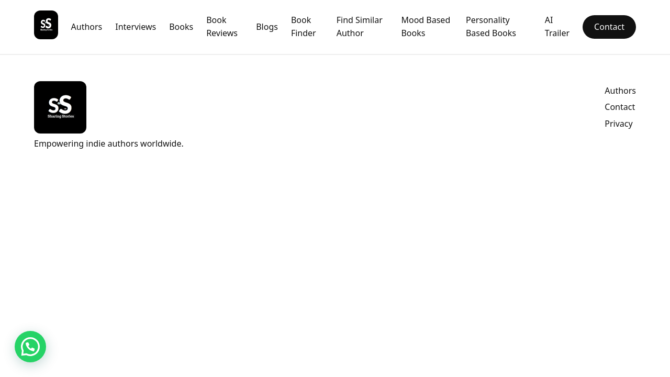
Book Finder (303, 26)
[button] (30, 346)
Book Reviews (222, 26)
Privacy (618, 123)
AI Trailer (557, 26)
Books (181, 26)
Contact (609, 26)
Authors (87, 26)
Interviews (135, 26)
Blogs (267, 26)
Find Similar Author (360, 26)
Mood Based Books (425, 26)
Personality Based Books (491, 26)
